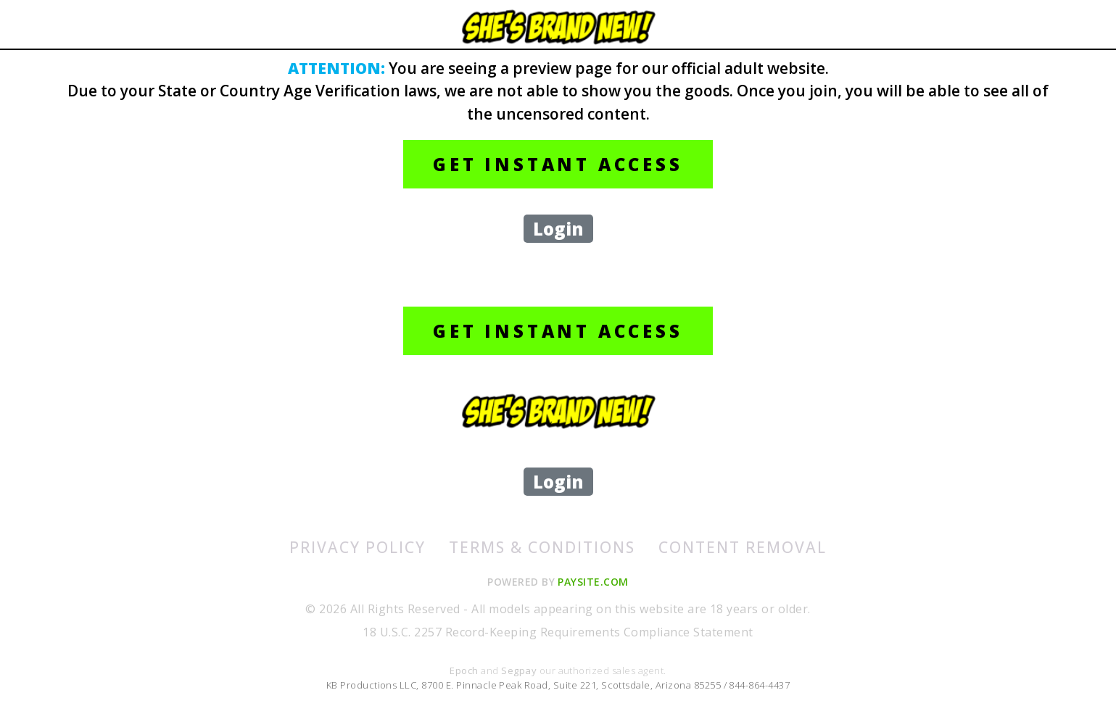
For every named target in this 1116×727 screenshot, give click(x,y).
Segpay (520, 670)
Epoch (465, 670)
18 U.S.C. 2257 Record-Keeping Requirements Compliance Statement (558, 632)
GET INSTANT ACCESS (557, 164)
